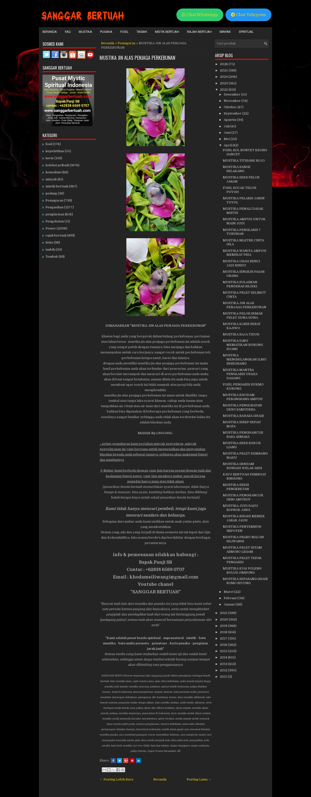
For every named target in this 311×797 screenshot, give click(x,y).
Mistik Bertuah (167, 32)
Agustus (230, 120)
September (233, 113)
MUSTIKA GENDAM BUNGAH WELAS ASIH (242, 466)
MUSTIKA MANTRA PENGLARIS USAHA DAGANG (240, 374)
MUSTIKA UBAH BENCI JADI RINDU (241, 263)
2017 (224, 638)
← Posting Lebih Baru (116, 779)
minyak (51, 179)
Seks (49, 242)
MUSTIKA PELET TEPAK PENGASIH (242, 560)
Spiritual (246, 32)
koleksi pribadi (57, 165)
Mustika (85, 32)
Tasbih (142, 32)
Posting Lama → (199, 779)
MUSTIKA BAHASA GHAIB (243, 416)
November (233, 101)
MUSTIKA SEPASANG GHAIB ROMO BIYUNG (245, 581)
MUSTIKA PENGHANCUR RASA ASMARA (243, 434)
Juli (227, 126)
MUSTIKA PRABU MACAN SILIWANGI (243, 539)
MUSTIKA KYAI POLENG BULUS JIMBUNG (242, 570)
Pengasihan (54, 207)
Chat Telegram (248, 14)
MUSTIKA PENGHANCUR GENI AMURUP (243, 497)
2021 (224, 613)
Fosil (124, 32)
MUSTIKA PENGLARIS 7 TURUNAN (242, 232)
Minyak (225, 32)
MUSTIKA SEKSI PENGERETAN (236, 487)
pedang (51, 193)
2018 (224, 632)
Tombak (51, 256)
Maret (229, 592)
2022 (224, 89)
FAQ (68, 32)
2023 (224, 83)
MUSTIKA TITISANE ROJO (244, 160)
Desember (232, 94)
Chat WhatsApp (200, 14)
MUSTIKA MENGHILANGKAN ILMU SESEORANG (245, 359)
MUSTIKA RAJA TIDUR (241, 334)
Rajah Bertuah (199, 32)
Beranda (50, 32)
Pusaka (106, 32)
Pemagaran (126, 43)
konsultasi (53, 172)
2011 (224, 676)
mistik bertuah (56, 186)
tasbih (50, 249)
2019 (224, 626)
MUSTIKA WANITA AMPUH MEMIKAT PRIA (244, 253)
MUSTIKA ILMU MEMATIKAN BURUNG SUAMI (243, 345)
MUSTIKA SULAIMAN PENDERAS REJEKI (240, 284)
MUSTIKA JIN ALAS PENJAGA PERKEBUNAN (137, 57)
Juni (227, 132)
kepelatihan (54, 151)
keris (49, 158)
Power (50, 228)
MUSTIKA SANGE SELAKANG (237, 169)
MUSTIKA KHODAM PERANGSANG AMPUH (243, 397)
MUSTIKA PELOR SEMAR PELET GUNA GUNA (243, 315)
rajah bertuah (56, 235)
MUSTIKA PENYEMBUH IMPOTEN (242, 529)
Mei (227, 139)
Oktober (231, 107)
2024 (224, 77)
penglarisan (54, 214)
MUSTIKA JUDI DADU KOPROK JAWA (240, 508)
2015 (224, 651)
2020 (224, 619)
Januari (230, 604)
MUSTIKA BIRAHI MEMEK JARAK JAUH (244, 518)
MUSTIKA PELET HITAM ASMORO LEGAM (242, 549)
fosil (48, 144)
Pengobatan (54, 221)
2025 (224, 70)
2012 (224, 670)
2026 (224, 64)
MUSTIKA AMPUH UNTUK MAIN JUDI (244, 221)
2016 (224, 645)
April (228, 145)
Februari (231, 598)
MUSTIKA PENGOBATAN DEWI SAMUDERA (242, 407)
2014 (224, 657)
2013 (224, 664)
